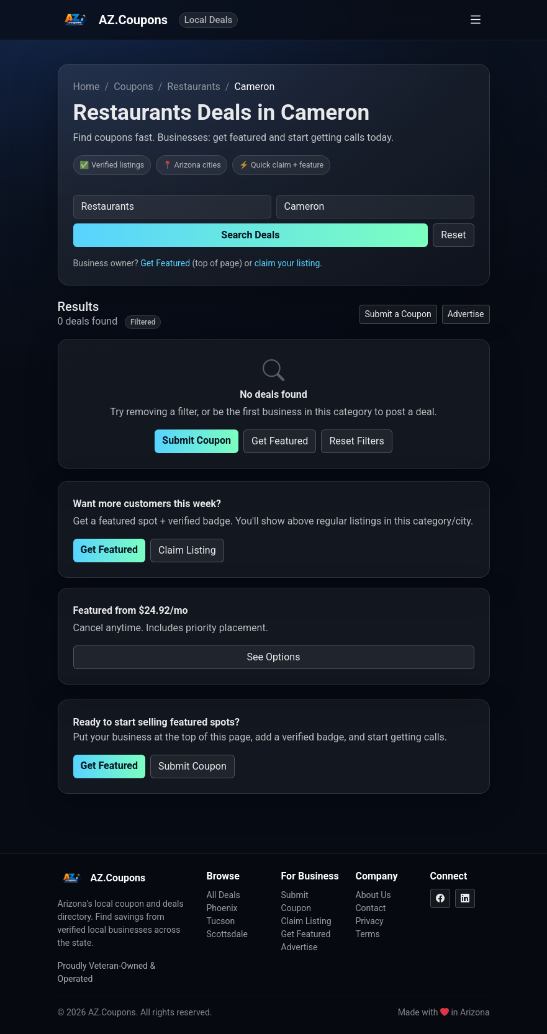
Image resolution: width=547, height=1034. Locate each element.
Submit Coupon (196, 440)
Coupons (133, 86)
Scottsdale (227, 934)
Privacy (370, 921)
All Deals (223, 895)
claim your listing (287, 263)
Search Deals (250, 235)
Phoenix (222, 908)
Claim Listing (187, 550)
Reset (453, 235)
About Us (373, 895)
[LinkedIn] (465, 898)
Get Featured (165, 263)
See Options (274, 657)
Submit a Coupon (398, 314)
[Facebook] (440, 898)
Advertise (466, 314)
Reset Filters (356, 441)
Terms (368, 934)
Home (86, 86)
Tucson (221, 921)
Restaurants (193, 86)
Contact (371, 908)
